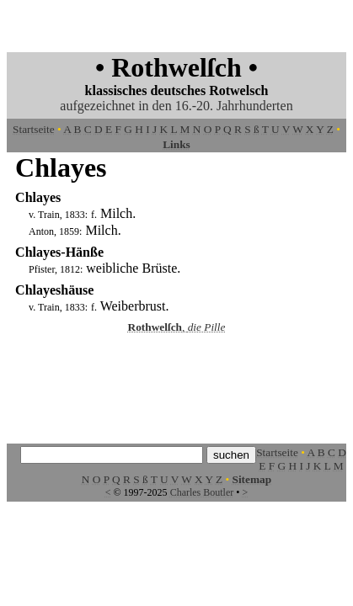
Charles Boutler (202, 492)
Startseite (34, 129)
